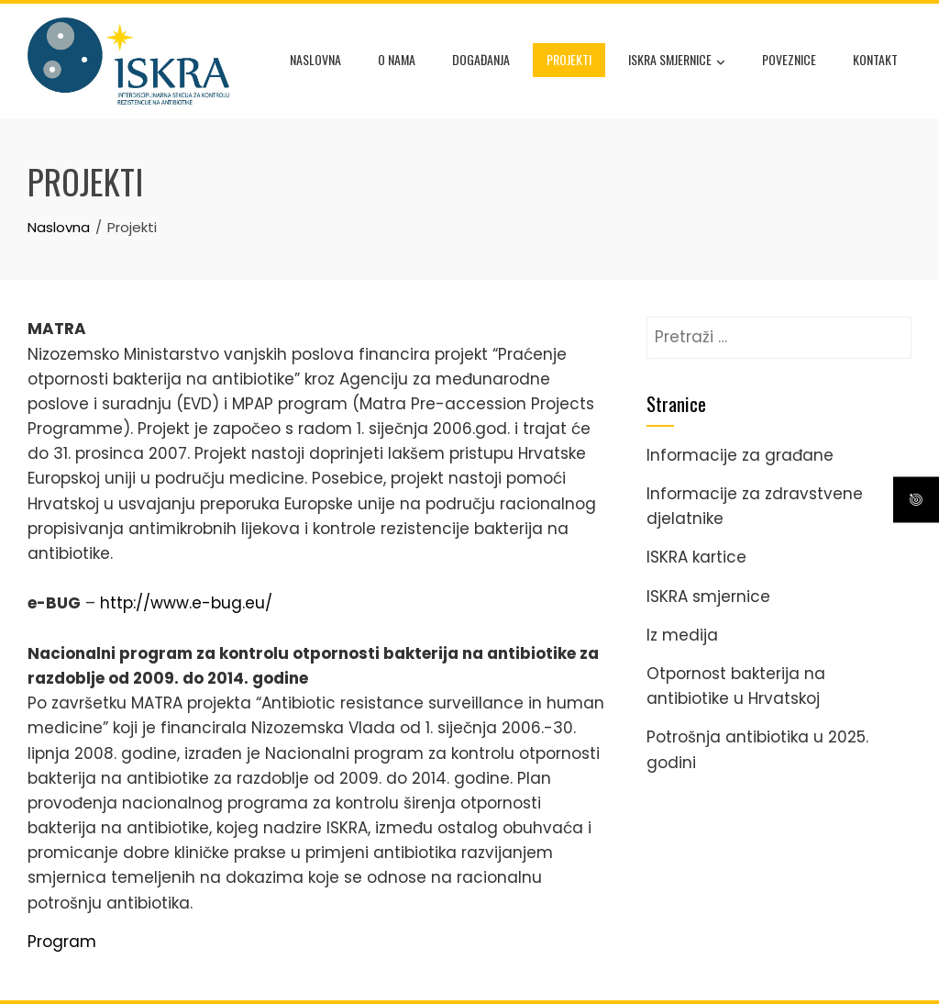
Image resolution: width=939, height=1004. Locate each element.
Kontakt (875, 59)
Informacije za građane (740, 455)
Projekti (569, 59)
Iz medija (682, 635)
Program (62, 942)
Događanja (481, 59)
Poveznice (789, 59)
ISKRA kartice (696, 557)
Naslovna (315, 59)
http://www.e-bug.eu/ (186, 603)
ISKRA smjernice (676, 61)
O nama (396, 59)
